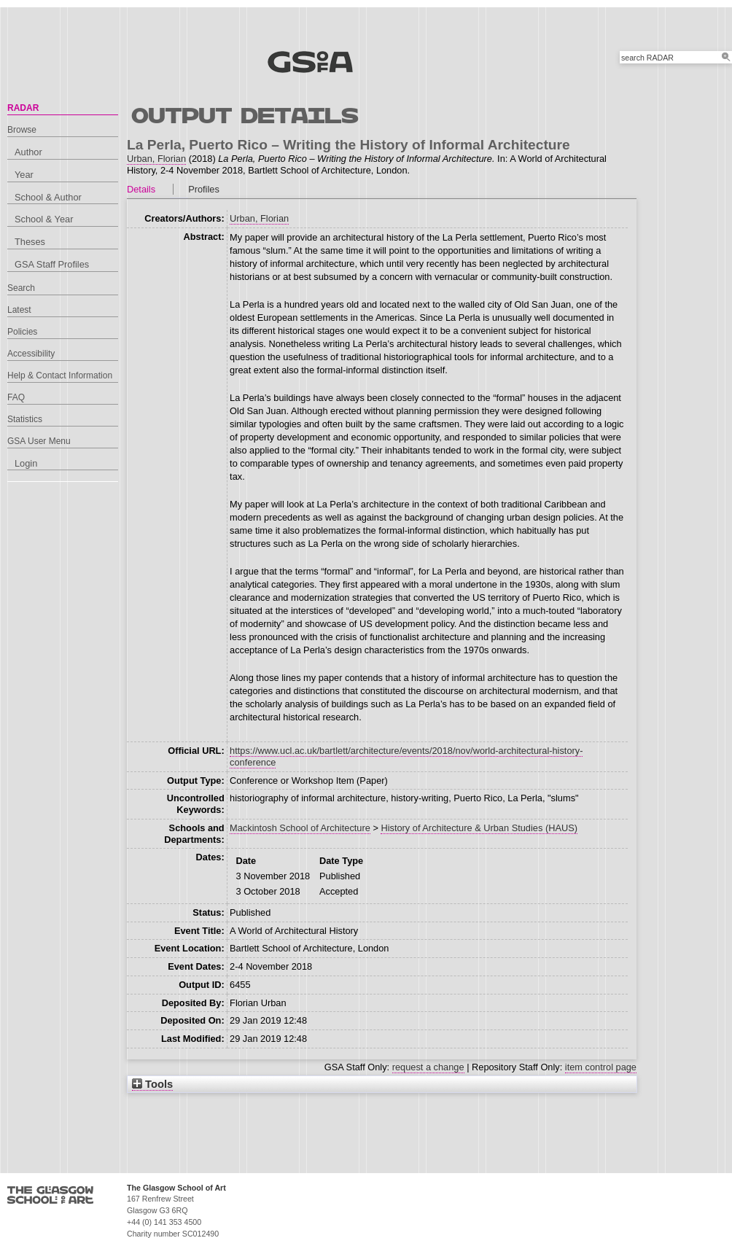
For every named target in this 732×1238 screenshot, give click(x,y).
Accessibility (31, 354)
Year (24, 174)
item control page (600, 1067)
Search (21, 288)
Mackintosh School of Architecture (300, 827)
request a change (428, 1067)
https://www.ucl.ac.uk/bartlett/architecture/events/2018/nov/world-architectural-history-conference (406, 756)
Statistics (24, 419)
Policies (22, 332)
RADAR (23, 108)
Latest (19, 310)
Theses (30, 241)
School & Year (44, 219)
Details (141, 189)
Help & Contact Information (59, 375)
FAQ (16, 397)
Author (28, 152)
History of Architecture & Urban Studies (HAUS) (479, 827)
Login (26, 463)
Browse (21, 130)
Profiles (203, 189)
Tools (152, 1084)
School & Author (48, 197)
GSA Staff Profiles (52, 264)
